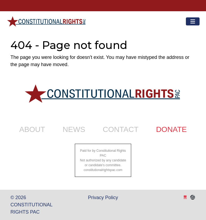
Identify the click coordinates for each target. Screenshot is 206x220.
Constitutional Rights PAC (46, 19)
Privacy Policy (103, 197)
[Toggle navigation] (193, 21)
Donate (171, 129)
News (74, 129)
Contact (120, 129)
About (32, 129)
